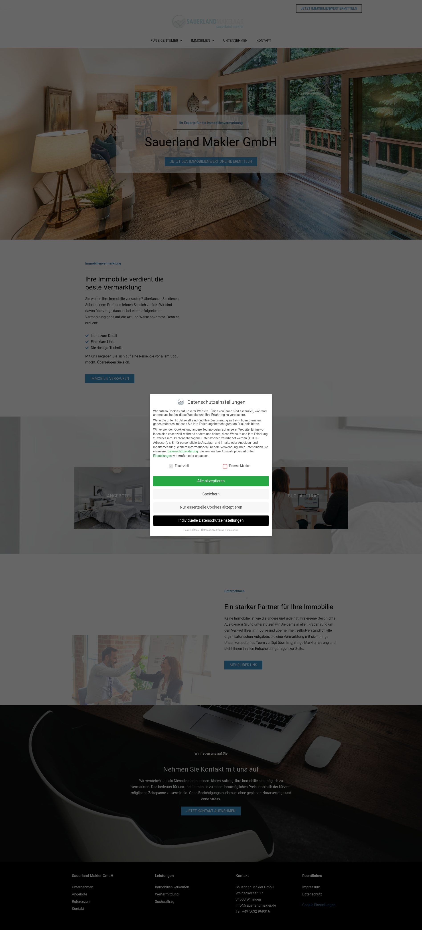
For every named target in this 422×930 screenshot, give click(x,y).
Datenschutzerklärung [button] (213, 530)
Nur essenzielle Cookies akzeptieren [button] (211, 507)
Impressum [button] (232, 530)
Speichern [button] (210, 494)
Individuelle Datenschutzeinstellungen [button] (210, 521)
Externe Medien (236, 466)
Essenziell (179, 466)
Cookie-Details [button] (191, 530)
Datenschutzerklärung (183, 452)
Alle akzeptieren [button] (211, 481)
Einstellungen (162, 456)
